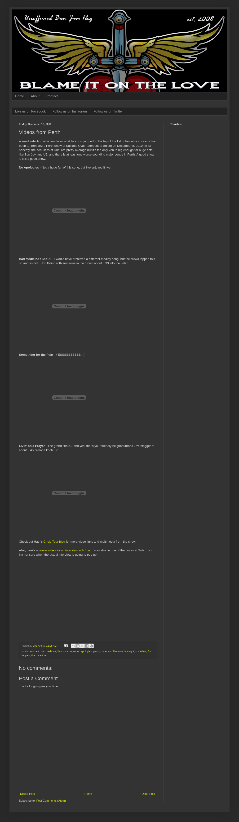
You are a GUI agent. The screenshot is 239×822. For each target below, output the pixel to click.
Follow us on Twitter (108, 111)
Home (19, 96)
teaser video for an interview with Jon (64, 550)
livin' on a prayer (67, 651)
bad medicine (48, 651)
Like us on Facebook (30, 111)
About (35, 96)
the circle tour (39, 655)
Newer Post (27, 794)
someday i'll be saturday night (117, 651)
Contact (52, 96)
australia (35, 651)
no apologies (84, 651)
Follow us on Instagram (70, 111)
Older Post (148, 794)
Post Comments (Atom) (51, 800)
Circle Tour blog (54, 541)
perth (96, 651)
